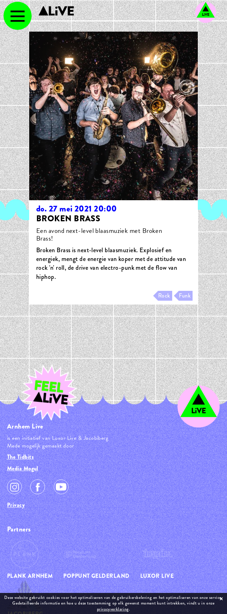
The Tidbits (20, 457)
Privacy (16, 505)
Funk (184, 296)
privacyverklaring (113, 609)
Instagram (14, 486)
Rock (164, 296)
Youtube (61, 486)
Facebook (37, 486)
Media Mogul (22, 468)
